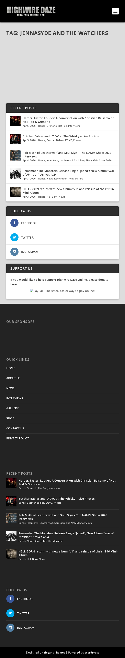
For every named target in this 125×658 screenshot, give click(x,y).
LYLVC (68, 140)
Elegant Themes (54, 652)
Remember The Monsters (68, 178)
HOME (10, 368)
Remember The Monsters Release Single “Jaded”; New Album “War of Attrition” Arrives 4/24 (68, 172)
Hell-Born (52, 196)
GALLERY (12, 408)
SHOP (10, 418)
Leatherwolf (66, 160)
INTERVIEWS (14, 398)
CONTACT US (15, 428)
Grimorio (52, 126)
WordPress (92, 652)
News (50, 178)
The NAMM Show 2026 (99, 160)
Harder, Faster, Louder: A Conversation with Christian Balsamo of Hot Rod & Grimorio (68, 120)
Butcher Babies (55, 140)
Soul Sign (79, 160)
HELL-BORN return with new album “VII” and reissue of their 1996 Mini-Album (68, 191)
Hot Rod (62, 126)
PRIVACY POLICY (17, 438)
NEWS (10, 388)
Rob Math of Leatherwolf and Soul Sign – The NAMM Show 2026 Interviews (67, 154)
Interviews (74, 126)
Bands (41, 126)
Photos (77, 140)
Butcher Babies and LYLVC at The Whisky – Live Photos (61, 136)
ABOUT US (13, 378)
